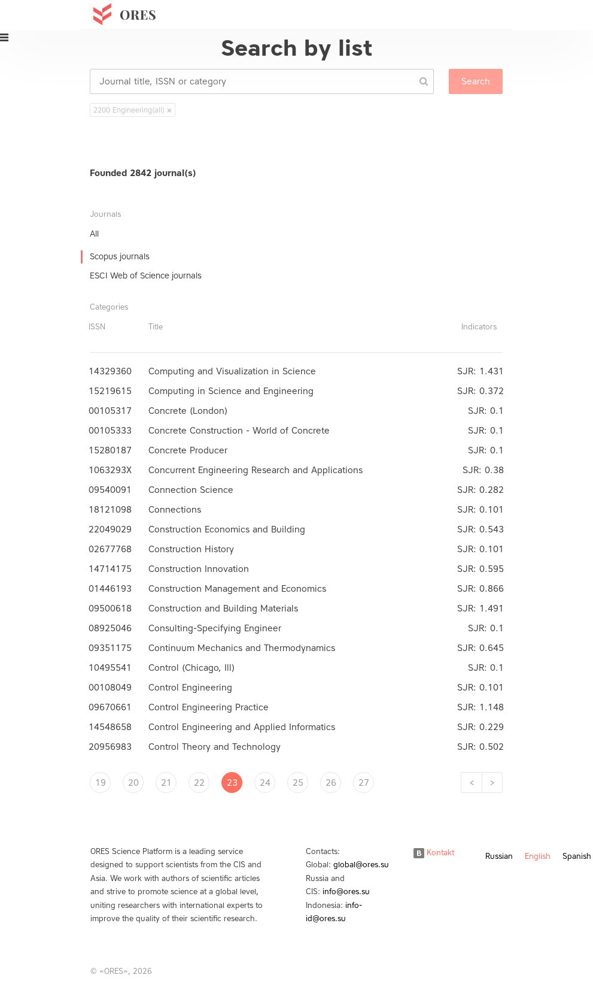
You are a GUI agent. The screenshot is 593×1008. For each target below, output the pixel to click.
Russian (499, 856)
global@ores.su (361, 864)
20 (133, 782)
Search (475, 81)
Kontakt (433, 852)
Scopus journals (120, 257)
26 (331, 782)
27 (363, 782)
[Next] (492, 782)
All (94, 234)
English (538, 856)
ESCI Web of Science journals (146, 276)
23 (232, 782)
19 (100, 782)
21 (166, 782)
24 (265, 782)
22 (199, 782)
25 (298, 782)
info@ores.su (346, 891)
